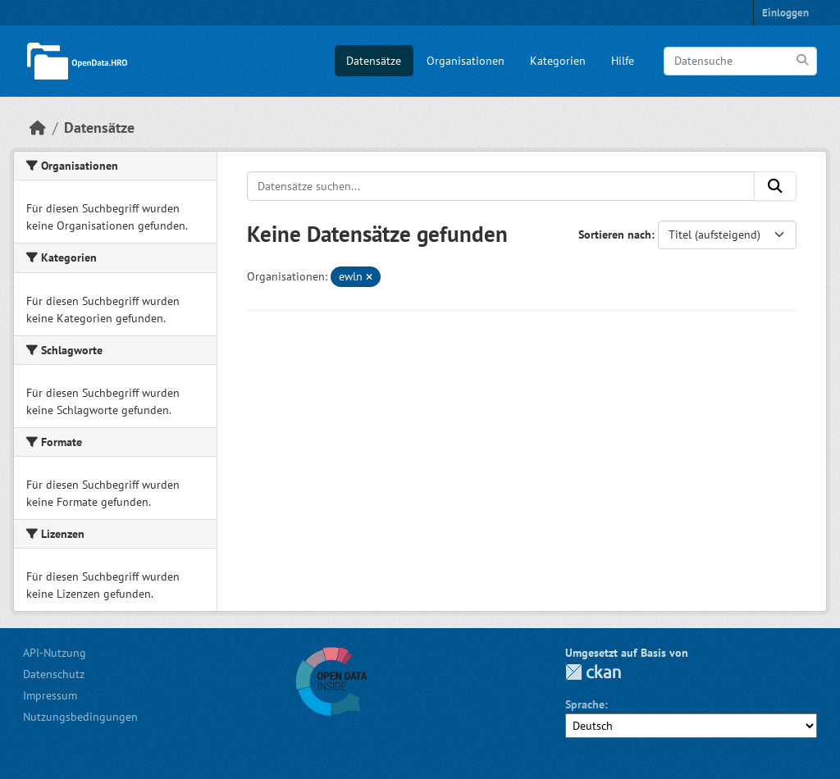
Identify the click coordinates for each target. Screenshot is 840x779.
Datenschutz (53, 674)
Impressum (50, 695)
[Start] (38, 127)
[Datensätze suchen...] (501, 186)
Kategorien (558, 60)
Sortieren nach (614, 234)
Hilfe (622, 60)
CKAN (593, 672)
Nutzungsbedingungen (80, 716)
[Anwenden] (803, 60)
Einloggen (785, 13)
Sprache (585, 704)
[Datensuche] (740, 61)
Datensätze (373, 60)
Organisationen (465, 60)
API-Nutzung (54, 652)
